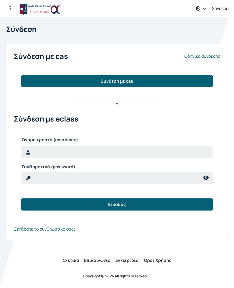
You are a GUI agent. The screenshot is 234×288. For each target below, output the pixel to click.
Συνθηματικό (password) (48, 166)
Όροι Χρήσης (158, 260)
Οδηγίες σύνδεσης (202, 56)
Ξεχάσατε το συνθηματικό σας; (44, 229)
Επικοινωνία (97, 260)
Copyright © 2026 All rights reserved (115, 276)
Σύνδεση (220, 8)
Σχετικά (70, 260)
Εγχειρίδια (127, 260)
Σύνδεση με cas (117, 81)
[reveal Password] (110, 178)
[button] (10, 8)
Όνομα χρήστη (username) (49, 139)
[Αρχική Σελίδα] (40, 8)
